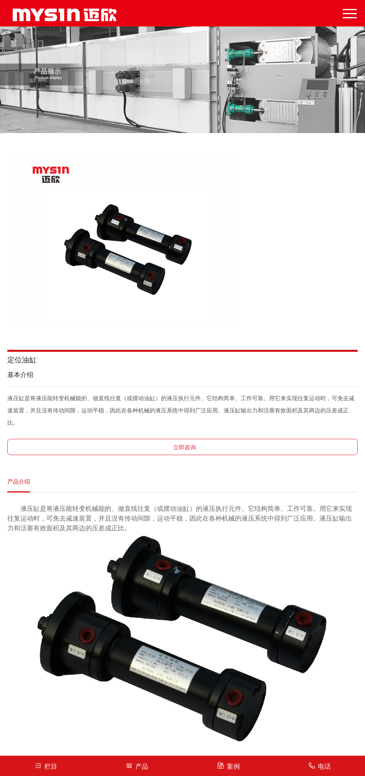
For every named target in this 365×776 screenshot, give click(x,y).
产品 (136, 765)
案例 (228, 765)
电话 (319, 765)
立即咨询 (184, 448)
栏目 (45, 765)
